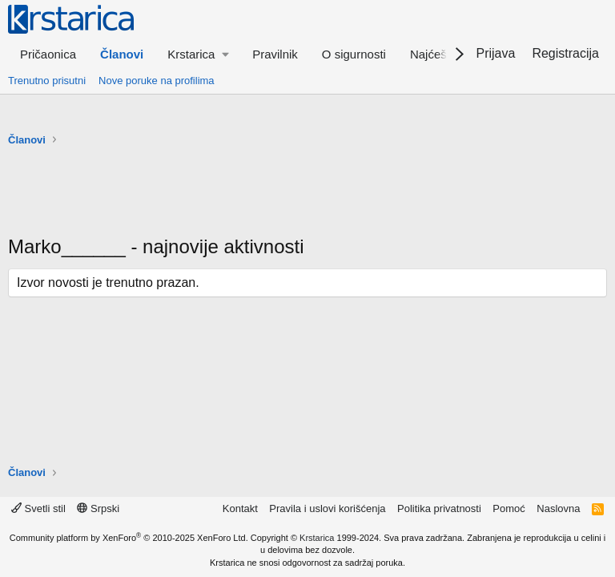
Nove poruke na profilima (156, 81)
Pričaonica (48, 54)
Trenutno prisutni (47, 81)
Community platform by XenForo (129, 538)
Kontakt (240, 508)
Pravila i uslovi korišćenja (327, 508)
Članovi (121, 54)
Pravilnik (275, 54)
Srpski (98, 508)
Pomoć (508, 508)
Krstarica (316, 538)
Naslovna (558, 508)
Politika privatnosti (439, 508)
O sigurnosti (354, 54)
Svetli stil (38, 508)
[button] (197, 54)
